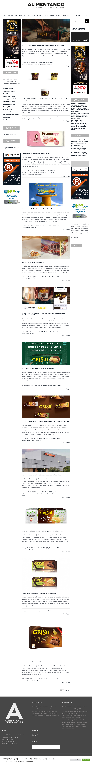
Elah (23, 119)
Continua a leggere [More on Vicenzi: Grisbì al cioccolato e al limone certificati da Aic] (65, 613)
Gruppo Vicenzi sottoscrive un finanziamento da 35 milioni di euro (42, 475)
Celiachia (53, 610)
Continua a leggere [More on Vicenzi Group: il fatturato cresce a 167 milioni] (65, 176)
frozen (26, 119)
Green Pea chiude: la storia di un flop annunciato (11, 148)
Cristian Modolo (52, 331)
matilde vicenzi (48, 172)
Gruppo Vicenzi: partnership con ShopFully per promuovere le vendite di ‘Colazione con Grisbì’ (43, 314)
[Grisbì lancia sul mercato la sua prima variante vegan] (46, 353)
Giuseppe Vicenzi (29, 172)
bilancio (51, 170)
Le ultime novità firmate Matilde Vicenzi (34, 662)
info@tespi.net (10, 741)
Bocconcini (51, 678)
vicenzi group (30, 174)
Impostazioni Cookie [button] (75, 759)
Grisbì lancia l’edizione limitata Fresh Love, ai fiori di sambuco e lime (42, 531)
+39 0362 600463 (13, 737)
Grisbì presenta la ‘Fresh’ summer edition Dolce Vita (37, 209)
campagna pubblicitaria (54, 438)
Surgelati (50, 117)
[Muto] (85, 40)
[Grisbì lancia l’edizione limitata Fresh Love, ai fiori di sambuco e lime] (46, 516)
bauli (56, 117)
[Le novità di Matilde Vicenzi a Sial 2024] (46, 247)
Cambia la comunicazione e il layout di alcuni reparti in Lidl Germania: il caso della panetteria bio (80, 116)
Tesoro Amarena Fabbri (36, 278)
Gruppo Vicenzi (25, 333)
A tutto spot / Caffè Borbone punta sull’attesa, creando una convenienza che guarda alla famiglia (79, 147)
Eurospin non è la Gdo (9, 134)
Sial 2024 (28, 278)
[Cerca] (87, 21)
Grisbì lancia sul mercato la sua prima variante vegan (38, 368)
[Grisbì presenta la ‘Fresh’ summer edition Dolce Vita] (46, 194)
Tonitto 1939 (55, 119)
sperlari (50, 119)
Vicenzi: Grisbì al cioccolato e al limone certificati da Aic (39, 593)
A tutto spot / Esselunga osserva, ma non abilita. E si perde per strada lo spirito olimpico (79, 154)
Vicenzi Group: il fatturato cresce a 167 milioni (36, 153)
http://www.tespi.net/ (12, 743)
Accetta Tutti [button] (86, 759)
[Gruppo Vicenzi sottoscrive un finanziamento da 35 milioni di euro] (46, 460)
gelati (29, 119)
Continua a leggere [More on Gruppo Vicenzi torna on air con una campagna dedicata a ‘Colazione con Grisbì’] (65, 442)
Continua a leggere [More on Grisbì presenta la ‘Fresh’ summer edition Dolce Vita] (65, 229)
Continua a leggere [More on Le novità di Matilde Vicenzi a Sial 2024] (65, 280)
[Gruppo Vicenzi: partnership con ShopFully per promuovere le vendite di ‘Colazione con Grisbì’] (46, 298)
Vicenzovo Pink (38, 174)
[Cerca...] (78, 21)
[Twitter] (37, 735)
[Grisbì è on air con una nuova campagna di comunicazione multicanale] (46, 30)
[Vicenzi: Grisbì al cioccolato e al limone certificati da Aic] (46, 574)
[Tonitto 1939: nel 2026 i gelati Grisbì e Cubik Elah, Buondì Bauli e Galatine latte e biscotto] (46, 84)
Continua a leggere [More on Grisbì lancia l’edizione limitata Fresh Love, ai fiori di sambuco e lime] (65, 551)
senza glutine (39, 612)
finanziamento (29, 493)
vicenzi (50, 64)
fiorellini (57, 678)
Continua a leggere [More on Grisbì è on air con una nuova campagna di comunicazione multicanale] (65, 66)
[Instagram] (35, 735)
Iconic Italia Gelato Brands (41, 119)
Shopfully (32, 333)
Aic (50, 610)
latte (53, 276)
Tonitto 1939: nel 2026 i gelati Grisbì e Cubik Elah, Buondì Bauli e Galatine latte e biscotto (46, 99)
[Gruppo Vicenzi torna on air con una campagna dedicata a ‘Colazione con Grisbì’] (46, 407)
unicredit (24, 495)
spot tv (46, 64)
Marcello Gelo (40, 172)
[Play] (73, 40)
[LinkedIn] (32, 735)
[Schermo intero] (87, 40)
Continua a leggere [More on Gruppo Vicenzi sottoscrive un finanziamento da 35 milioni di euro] (65, 497)
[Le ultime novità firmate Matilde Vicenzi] (46, 639)
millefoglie (36, 680)
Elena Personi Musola (35, 64)
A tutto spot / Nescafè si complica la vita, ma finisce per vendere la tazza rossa (79, 141)
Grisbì (42, 64)
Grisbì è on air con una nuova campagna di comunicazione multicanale (43, 45)
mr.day (54, 172)
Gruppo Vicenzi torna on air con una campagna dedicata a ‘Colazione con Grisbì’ (46, 421)
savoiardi (24, 174)
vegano (23, 387)
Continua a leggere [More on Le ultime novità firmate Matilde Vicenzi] (65, 682)
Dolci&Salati (42, 62)
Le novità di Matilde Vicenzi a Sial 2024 (33, 262)
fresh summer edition (54, 547)
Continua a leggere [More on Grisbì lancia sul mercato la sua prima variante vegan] (65, 389)
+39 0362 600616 (10, 739)
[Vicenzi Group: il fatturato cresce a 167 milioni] (46, 138)
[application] (80, 37)
